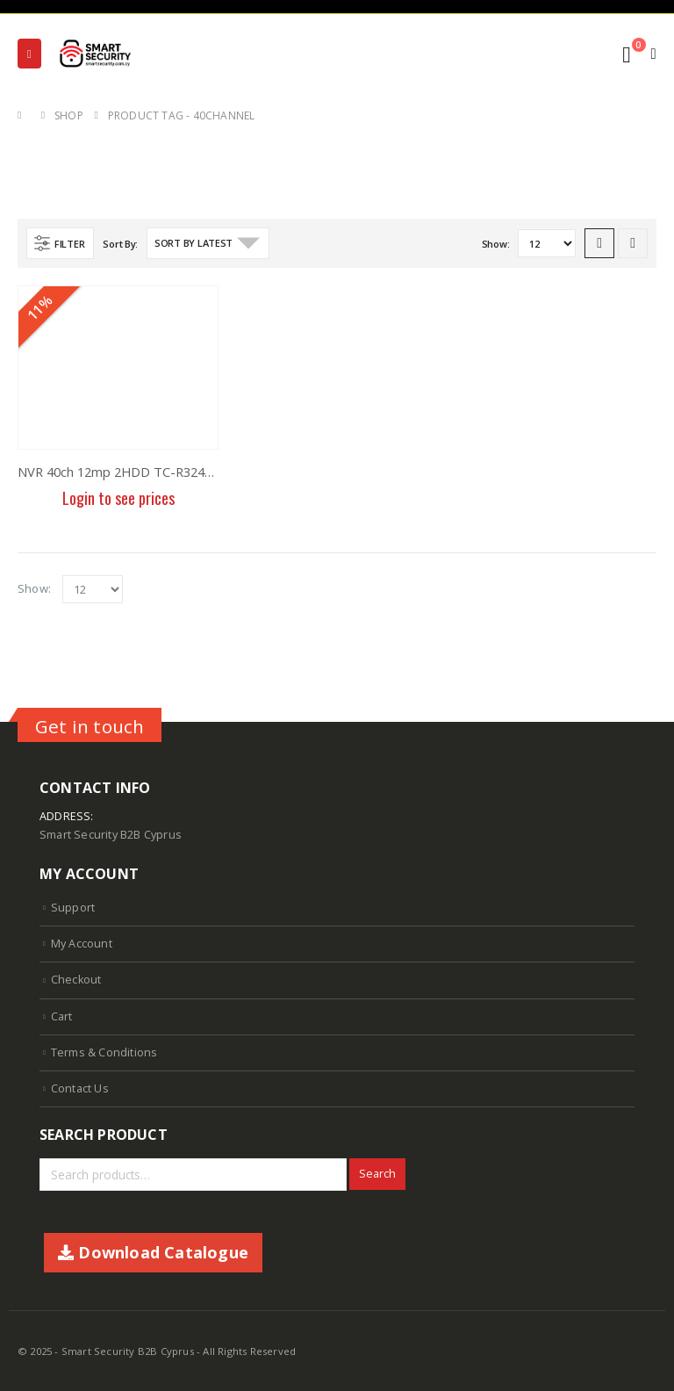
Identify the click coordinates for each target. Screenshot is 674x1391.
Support (73, 907)
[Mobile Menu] (29, 53)
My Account (81, 943)
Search (377, 1173)
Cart (62, 1016)
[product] (118, 367)
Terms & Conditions (104, 1052)
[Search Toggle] (586, 54)
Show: (496, 243)
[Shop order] (208, 243)
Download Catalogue (153, 1252)
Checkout (76, 979)
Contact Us (80, 1088)
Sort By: (120, 243)
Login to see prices (118, 497)
